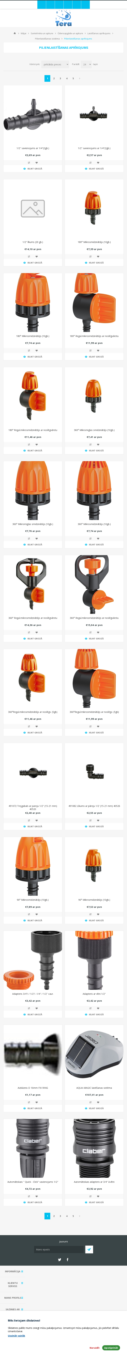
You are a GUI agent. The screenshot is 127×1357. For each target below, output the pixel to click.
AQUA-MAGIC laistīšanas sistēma (94, 1087)
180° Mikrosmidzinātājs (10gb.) (94, 242)
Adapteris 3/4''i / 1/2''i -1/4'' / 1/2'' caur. (32, 993)
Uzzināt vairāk (16, 1335)
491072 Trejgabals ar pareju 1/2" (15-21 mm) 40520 (33, 807)
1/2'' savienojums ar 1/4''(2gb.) (33, 148)
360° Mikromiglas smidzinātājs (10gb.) (94, 430)
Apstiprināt (111, 1347)
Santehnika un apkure (42, 33)
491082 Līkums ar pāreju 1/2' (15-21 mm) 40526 (94, 806)
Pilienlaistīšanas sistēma (47, 38)
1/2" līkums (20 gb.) (32, 242)
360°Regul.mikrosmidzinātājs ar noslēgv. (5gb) (32, 711)
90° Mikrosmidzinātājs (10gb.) (33, 899)
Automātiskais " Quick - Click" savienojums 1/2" (32, 1181)
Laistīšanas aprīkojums (98, 33)
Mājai (23, 33)
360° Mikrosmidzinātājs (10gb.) (94, 524)
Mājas (14, 33)
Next (80, 78)
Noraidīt (95, 1347)
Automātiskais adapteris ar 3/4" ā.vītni (94, 1181)
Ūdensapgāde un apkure (70, 33)
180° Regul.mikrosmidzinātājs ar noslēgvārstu (94, 336)
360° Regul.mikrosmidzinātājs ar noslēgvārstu (32, 617)
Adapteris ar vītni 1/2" (94, 993)
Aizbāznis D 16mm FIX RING (33, 1087)
